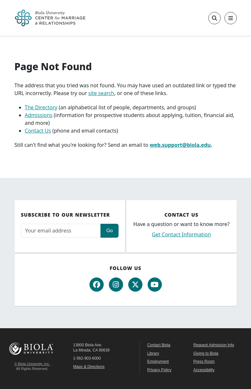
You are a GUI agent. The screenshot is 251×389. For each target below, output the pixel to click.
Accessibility (203, 370)
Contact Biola (158, 345)
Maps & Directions (89, 366)
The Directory (41, 107)
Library (153, 353)
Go (109, 230)
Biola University (32, 349)
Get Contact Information (181, 234)
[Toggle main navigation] (231, 18)
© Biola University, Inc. (32, 364)
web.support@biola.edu (180, 144)
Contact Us (38, 130)
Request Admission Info (213, 345)
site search (101, 93)
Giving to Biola (205, 353)
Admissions (39, 115)
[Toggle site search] (214, 18)
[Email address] (61, 231)
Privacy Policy (159, 370)
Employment (158, 361)
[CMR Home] (50, 18)
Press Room (204, 361)
